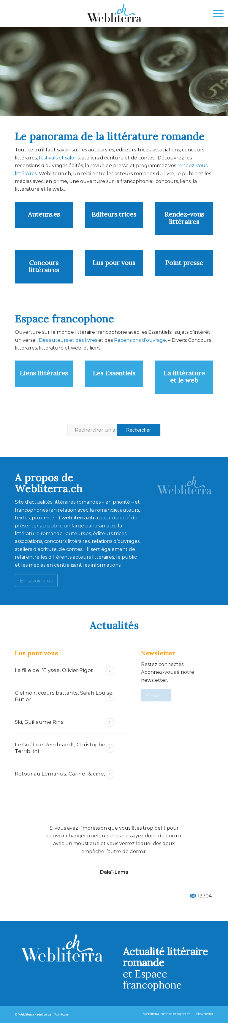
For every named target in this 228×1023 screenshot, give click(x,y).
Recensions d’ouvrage (140, 340)
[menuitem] (215, 13)
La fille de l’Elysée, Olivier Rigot (54, 670)
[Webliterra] (114, 13)
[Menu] (215, 13)
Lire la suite (110, 671)
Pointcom (61, 1014)
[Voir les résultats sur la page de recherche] (138, 430)
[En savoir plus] (36, 580)
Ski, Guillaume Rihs (39, 722)
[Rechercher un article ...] (114, 430)
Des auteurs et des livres (67, 340)
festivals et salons (59, 158)
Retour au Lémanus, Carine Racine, (60, 774)
